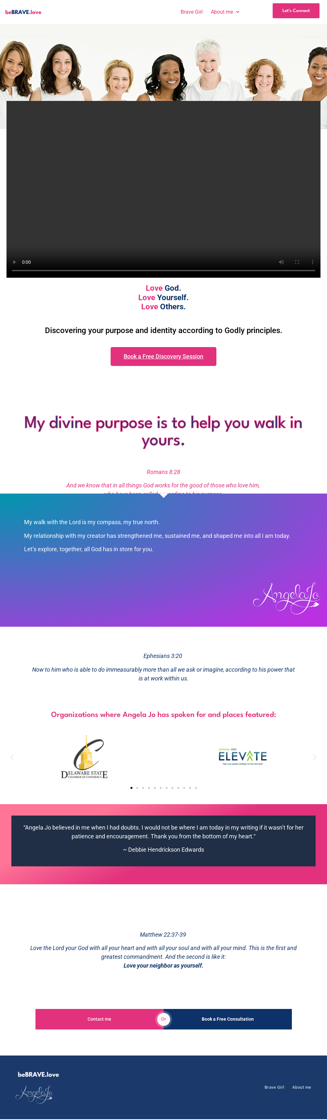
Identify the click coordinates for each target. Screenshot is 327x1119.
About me (225, 12)
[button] (225, 12)
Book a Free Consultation (228, 1019)
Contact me (99, 1019)
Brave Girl (192, 12)
